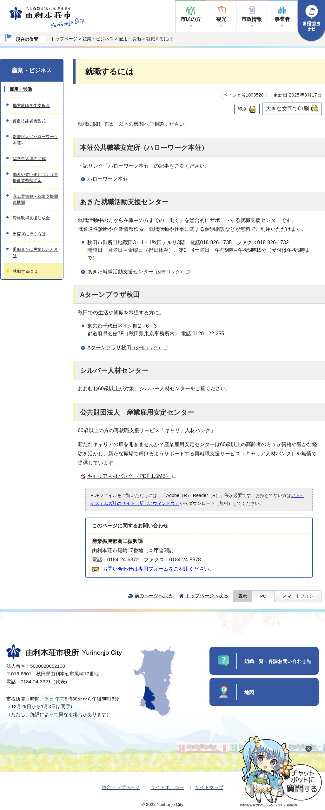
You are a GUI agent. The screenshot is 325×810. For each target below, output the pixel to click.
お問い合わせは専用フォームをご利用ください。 (158, 569)
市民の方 (191, 19)
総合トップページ (121, 787)
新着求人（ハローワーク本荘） (35, 139)
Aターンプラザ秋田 (127, 347)
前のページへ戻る (154, 595)
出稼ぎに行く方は (29, 233)
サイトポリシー (167, 787)
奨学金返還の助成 (29, 158)
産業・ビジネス (98, 38)
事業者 (282, 19)
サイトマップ (209, 787)
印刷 (242, 108)
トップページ (64, 38)
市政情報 (252, 19)
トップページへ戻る (206, 595)
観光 (221, 19)
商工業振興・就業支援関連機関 (35, 199)
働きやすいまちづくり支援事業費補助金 (35, 177)
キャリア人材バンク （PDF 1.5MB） (131, 476)
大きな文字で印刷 (287, 108)
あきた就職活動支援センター (138, 271)
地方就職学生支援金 (31, 105)
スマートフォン (298, 596)
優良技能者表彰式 (29, 121)
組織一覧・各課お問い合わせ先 (277, 661)
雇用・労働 (130, 38)
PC (263, 596)
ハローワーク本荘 (107, 179)
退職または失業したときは (35, 252)
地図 (249, 692)
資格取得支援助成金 (31, 218)
